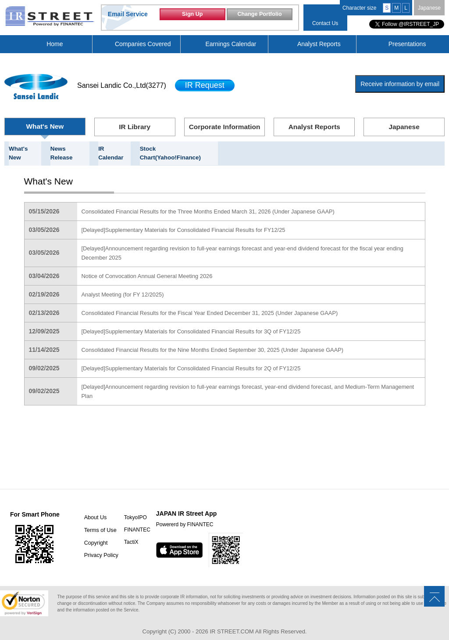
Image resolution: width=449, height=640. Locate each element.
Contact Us (325, 23)
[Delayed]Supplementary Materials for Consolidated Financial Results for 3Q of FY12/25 (201, 322)
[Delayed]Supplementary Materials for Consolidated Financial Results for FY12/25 (193, 220)
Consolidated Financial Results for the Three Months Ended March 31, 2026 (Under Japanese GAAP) (220, 202)
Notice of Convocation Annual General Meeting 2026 (153, 267)
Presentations (407, 43)
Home (54, 43)
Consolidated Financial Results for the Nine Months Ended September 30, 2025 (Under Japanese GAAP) (224, 340)
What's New (44, 126)
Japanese (429, 8)
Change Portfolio (259, 17)
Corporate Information (225, 126)
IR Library (134, 126)
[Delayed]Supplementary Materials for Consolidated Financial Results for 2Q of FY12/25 (201, 359)
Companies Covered (143, 43)
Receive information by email (399, 83)
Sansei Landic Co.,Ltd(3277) (121, 85)
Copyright (91, 533)
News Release (69, 148)
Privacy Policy (96, 545)
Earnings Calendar (231, 43)
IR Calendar (115, 148)
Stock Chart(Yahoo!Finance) (178, 148)
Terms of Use (95, 521)
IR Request (204, 85)
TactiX (126, 533)
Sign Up (192, 17)
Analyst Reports (319, 43)
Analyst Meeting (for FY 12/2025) (126, 285)
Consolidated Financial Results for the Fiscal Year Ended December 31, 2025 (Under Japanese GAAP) (221, 303)
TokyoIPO (130, 509)
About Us (91, 509)
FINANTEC (132, 521)
